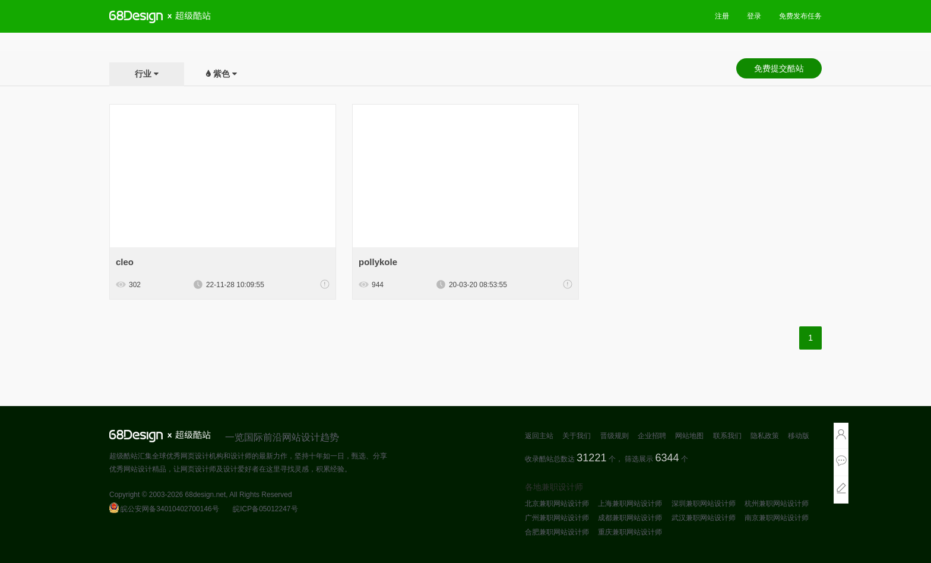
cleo (125, 262)
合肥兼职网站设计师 (557, 532)
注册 (722, 16)
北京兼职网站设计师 (557, 503)
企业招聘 (652, 436)
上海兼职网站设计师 (630, 503)
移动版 (798, 436)
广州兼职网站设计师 (557, 518)
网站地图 (689, 436)
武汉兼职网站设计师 (704, 518)
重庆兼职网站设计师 (630, 532)
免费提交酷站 (779, 68)
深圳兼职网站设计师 (704, 503)
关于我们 (576, 436)
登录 (754, 16)
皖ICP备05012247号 (265, 509)
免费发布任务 (800, 16)
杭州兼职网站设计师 (777, 503)
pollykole (378, 262)
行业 (143, 73)
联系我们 (727, 436)
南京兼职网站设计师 (777, 518)
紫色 (221, 73)
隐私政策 (764, 436)
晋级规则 (614, 436)
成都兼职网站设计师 (630, 518)
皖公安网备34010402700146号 (164, 509)
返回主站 (539, 436)
